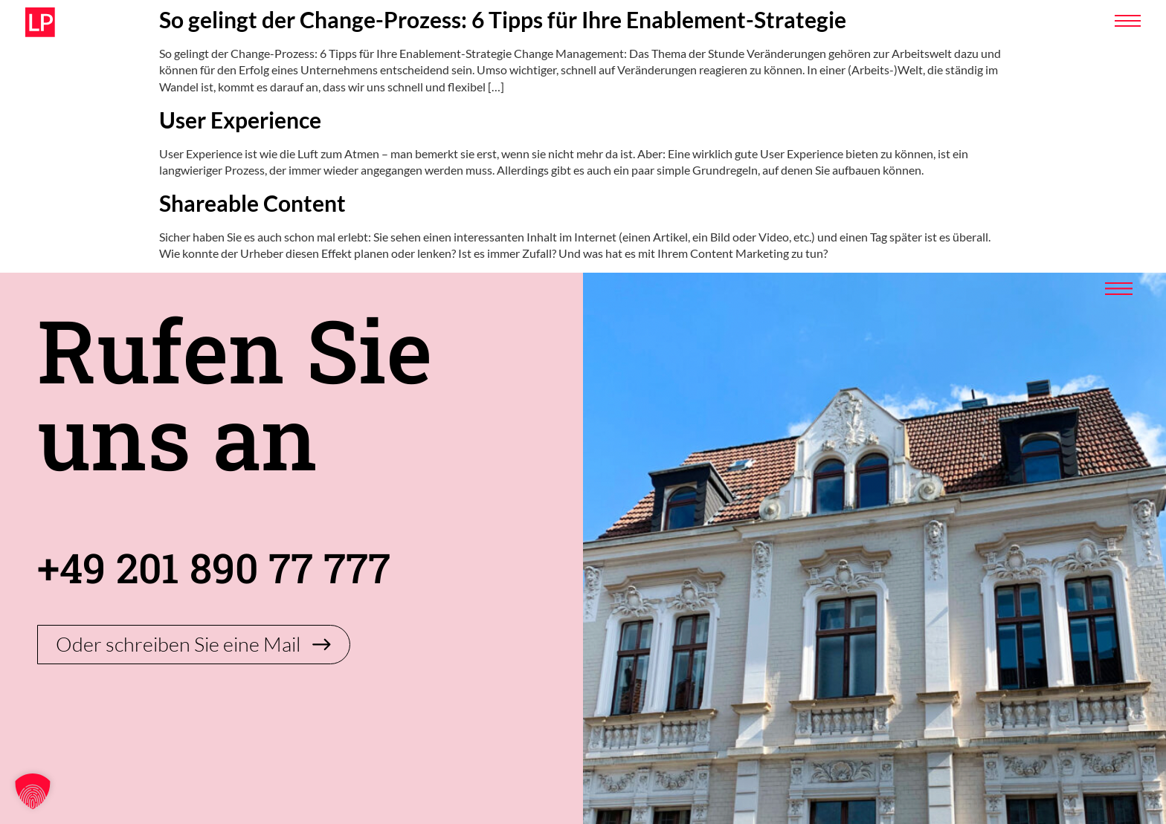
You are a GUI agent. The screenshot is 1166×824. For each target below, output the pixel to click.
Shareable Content (252, 202)
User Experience (240, 119)
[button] (32, 791)
